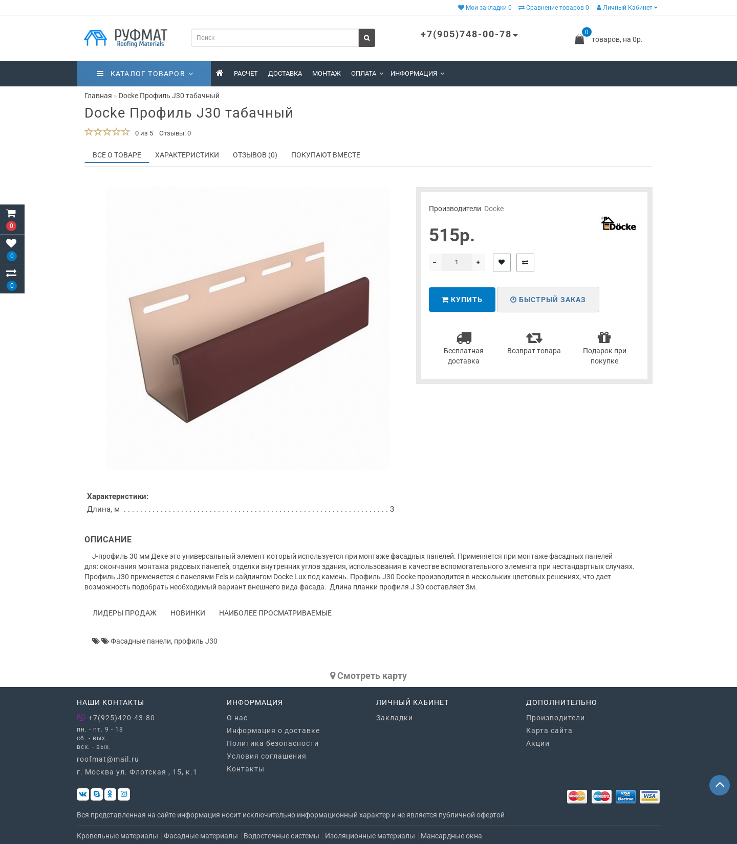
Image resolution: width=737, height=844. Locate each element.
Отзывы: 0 (175, 133)
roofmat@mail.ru (108, 759)
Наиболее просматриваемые (275, 613)
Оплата (367, 73)
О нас (237, 718)
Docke (494, 208)
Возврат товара (534, 342)
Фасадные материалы (201, 836)
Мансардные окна (451, 836)
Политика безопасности (273, 743)
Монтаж (326, 73)
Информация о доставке (273, 730)
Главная (98, 96)
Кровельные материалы (117, 836)
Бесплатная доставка (464, 347)
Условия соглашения (267, 756)
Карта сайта (549, 730)
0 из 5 (142, 133)
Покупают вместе (325, 155)
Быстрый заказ (548, 299)
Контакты (246, 769)
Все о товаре (117, 155)
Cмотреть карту (368, 675)
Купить (462, 299)
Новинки (187, 613)
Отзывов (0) (255, 155)
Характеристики (187, 155)
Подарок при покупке (604, 347)
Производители (555, 718)
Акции (538, 743)
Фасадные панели (141, 641)
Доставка (285, 73)
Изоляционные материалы (370, 836)
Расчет (246, 73)
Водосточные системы (281, 836)
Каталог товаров (145, 74)
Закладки (394, 718)
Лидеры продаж (125, 613)
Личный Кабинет (627, 7)
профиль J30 (196, 641)
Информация (417, 73)
